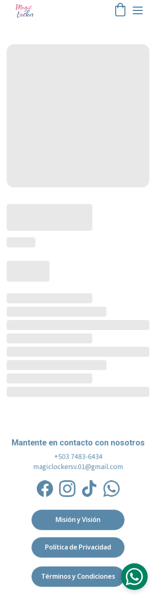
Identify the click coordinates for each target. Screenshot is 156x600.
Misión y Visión (78, 519)
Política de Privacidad (78, 547)
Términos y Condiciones (77, 576)
